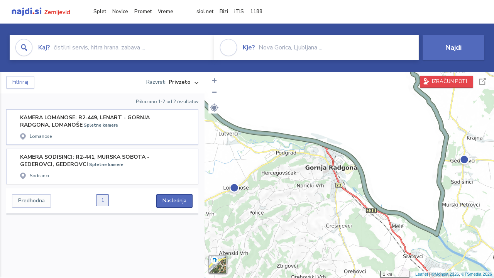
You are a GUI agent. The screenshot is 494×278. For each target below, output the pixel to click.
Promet (143, 11)
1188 (256, 11)
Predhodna (31, 200)
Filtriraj (20, 82)
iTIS (239, 11)
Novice (120, 11)
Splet (99, 11)
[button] (214, 108)
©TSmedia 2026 (476, 274)
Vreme (165, 11)
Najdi (453, 47)
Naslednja (174, 200)
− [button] (214, 93)
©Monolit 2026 (445, 274)
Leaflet (421, 274)
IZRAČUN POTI (449, 81)
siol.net (204, 11)
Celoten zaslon (482, 82)
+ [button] (214, 81)
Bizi (224, 11)
